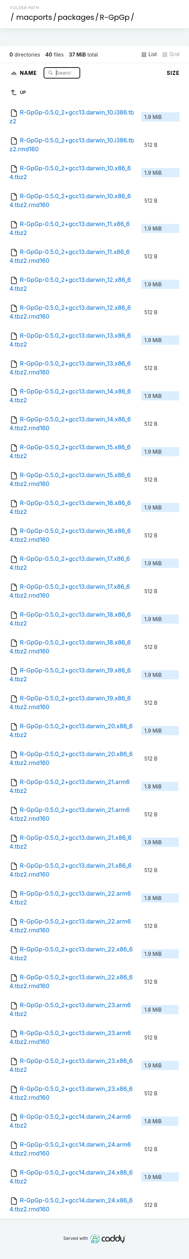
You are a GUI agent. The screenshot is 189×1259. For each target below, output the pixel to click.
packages (76, 17)
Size (173, 73)
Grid (170, 54)
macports (34, 17)
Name (29, 72)
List (149, 54)
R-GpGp (115, 17)
